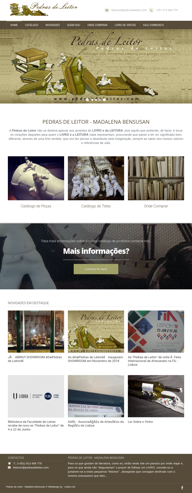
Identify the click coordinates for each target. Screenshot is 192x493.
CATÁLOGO (31, 25)
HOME (14, 25)
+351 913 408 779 (167, 10)
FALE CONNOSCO (153, 25)
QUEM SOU (73, 25)
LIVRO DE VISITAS (125, 25)
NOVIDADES (53, 25)
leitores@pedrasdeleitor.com (129, 10)
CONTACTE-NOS (96, 269)
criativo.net (69, 487)
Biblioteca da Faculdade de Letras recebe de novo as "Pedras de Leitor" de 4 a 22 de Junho (36, 425)
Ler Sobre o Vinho (140, 422)
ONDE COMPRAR (97, 25)
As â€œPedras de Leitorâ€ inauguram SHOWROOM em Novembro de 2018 (95, 359)
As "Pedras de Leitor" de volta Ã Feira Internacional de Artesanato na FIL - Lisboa (154, 361)
